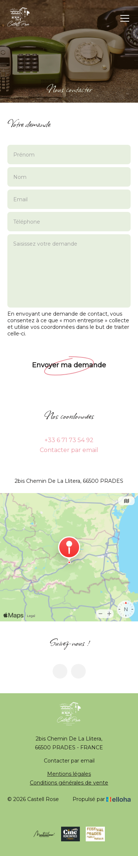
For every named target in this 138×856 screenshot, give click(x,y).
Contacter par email (69, 450)
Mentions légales (69, 774)
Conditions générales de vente (69, 782)
